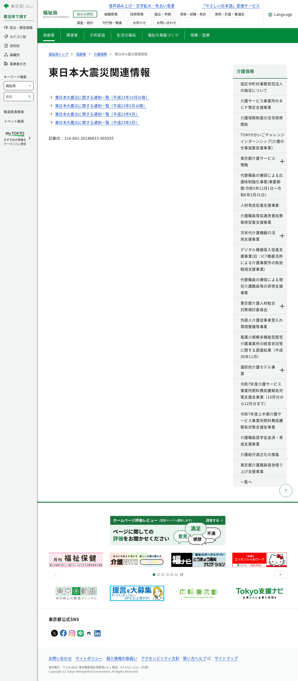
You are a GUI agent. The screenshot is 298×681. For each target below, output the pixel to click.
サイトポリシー (88, 658)
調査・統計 (85, 22)
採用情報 (136, 14)
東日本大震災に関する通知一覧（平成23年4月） (97, 114)
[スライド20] (176, 574)
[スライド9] (163, 574)
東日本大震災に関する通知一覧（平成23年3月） (97, 122)
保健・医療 (200, 35)
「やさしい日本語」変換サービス (231, 5)
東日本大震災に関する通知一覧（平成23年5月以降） (101, 105)
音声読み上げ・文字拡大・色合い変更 (142, 5)
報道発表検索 (14, 111)
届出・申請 (162, 14)
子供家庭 (97, 35)
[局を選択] (19, 85)
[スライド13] (167, 574)
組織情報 (110, 14)
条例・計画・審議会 (229, 14)
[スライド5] (158, 574)
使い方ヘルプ (194, 658)
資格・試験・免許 (193, 14)
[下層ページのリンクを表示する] (282, 161)
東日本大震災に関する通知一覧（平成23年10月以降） (102, 97)
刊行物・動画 (112, 22)
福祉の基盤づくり (163, 35)
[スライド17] (171, 574)
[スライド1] (154, 574)
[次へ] (280, 574)
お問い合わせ (166, 22)
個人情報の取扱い (121, 658)
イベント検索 (14, 121)
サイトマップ (226, 658)
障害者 (72, 35)
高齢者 (49, 35)
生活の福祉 (126, 35)
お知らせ (139, 22)
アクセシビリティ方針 (160, 658)
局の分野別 (85, 14)
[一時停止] (181, 574)
